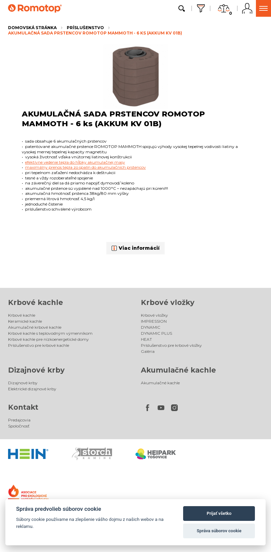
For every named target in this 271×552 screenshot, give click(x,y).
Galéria (148, 351)
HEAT (146, 339)
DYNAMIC (150, 327)
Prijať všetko (219, 513)
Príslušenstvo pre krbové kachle (38, 345)
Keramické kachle (25, 321)
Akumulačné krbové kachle (34, 327)
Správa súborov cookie (219, 530)
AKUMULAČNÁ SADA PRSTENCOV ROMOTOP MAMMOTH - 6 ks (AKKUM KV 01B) (95, 32)
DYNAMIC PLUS (156, 333)
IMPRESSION (154, 321)
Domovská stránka (32, 27)
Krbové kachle (35, 302)
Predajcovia (19, 419)
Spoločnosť (19, 425)
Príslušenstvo (85, 27)
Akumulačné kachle (178, 370)
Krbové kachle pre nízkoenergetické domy (48, 339)
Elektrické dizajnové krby (32, 388)
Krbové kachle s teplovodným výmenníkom (50, 333)
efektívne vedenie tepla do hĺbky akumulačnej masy (75, 162)
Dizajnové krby (36, 370)
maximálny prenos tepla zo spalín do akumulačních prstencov (85, 167)
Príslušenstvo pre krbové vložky (171, 345)
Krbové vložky (168, 302)
